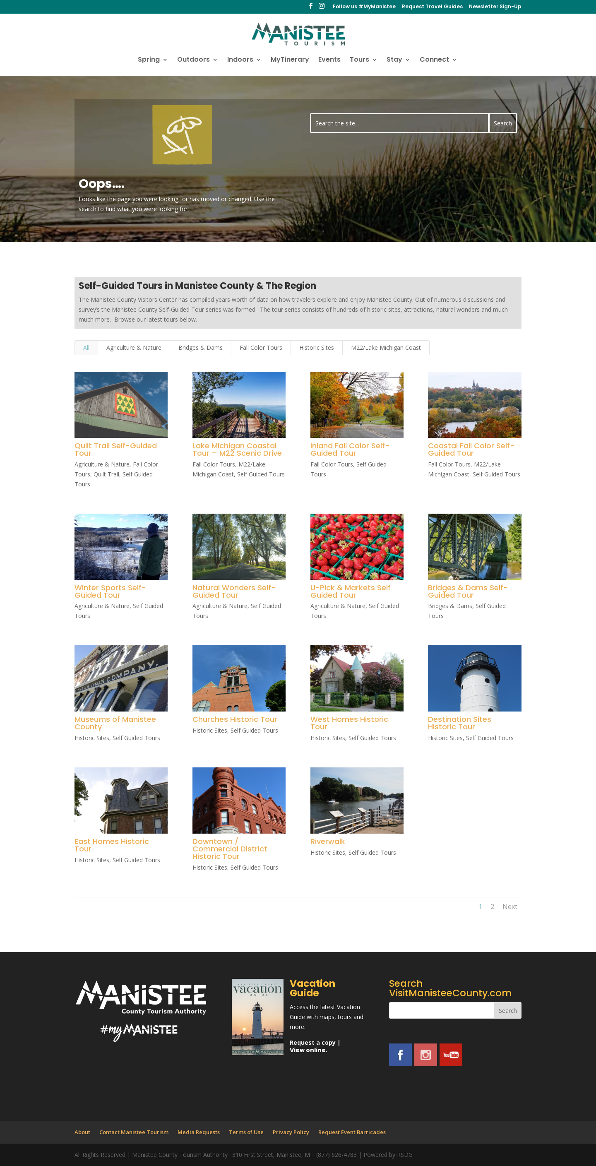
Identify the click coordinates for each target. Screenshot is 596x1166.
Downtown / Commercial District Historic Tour (229, 848)
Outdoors (193, 60)
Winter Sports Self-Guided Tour (110, 591)
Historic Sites (316, 347)
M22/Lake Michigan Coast (386, 347)
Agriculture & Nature (133, 347)
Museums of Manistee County (115, 723)
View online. (308, 1050)
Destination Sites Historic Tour (459, 723)
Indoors (240, 60)
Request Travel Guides (432, 7)
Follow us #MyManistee (364, 7)
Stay (394, 60)
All (86, 347)
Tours (359, 60)
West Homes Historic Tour (349, 723)
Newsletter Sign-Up (495, 7)
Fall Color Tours (261, 347)
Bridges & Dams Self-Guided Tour (468, 591)
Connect (434, 60)
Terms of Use (246, 1132)
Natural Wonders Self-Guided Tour (234, 591)
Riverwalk (327, 841)
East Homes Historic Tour (111, 845)
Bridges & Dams (200, 347)
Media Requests (199, 1132)
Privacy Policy (291, 1132)
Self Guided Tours (261, 474)
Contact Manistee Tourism (133, 1132)
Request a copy (313, 1042)
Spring (149, 60)
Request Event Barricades (352, 1132)
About (82, 1132)
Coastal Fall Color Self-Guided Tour (471, 449)
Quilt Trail (106, 474)
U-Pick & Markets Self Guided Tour (350, 591)
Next (509, 906)
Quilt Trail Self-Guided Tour (115, 449)
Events (329, 60)
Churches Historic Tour (234, 719)
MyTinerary (290, 60)
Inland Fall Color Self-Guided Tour (349, 449)
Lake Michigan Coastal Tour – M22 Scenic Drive (237, 449)
